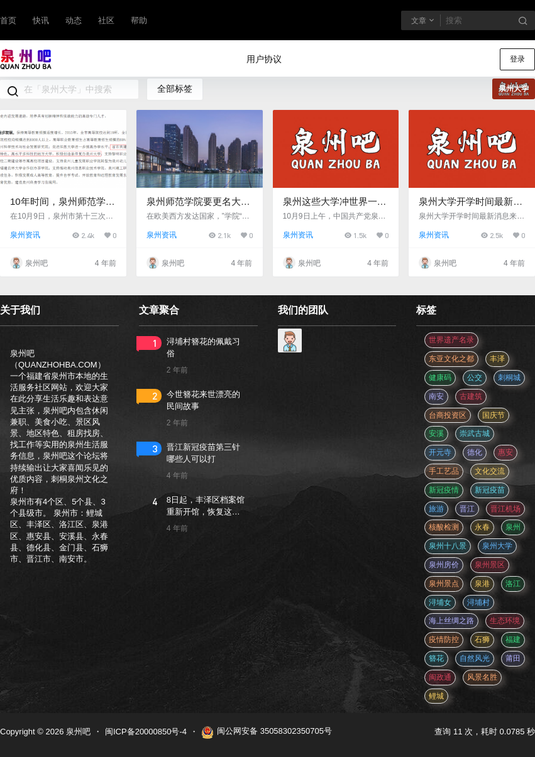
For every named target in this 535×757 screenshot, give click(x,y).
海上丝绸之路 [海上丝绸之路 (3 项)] (451, 620)
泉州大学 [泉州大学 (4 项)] (497, 546)
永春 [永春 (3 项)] (482, 527)
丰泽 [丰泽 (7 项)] (497, 358)
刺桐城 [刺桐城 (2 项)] (509, 377)
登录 (517, 59)
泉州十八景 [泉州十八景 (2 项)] (447, 546)
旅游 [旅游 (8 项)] (436, 508)
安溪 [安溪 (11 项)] (436, 433)
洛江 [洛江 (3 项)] (513, 583)
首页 (8, 20)
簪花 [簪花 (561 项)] (436, 658)
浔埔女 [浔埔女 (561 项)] (440, 602)
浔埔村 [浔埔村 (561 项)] (478, 602)
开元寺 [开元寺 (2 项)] (440, 452)
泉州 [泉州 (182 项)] (513, 527)
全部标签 (174, 89)
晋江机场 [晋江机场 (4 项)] (505, 508)
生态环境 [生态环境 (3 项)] (505, 620)
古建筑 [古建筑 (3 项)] (471, 396)
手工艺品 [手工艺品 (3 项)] (444, 471)
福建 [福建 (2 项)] (513, 639)
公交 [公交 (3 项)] (474, 377)
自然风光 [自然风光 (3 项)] (475, 658)
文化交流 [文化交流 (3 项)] (490, 471)
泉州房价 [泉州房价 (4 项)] (444, 564)
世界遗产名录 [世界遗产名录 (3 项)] (451, 339)
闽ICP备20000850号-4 (146, 731)
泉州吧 (77, 731)
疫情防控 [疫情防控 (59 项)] (444, 639)
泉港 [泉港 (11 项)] (482, 583)
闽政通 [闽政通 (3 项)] (440, 677)
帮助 (139, 20)
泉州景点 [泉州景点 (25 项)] (444, 583)
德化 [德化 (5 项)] (474, 452)
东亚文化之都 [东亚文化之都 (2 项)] (451, 358)
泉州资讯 (25, 235)
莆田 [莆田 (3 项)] (513, 658)
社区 (106, 20)
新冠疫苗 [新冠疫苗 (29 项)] (490, 490)
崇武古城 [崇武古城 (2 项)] (475, 433)
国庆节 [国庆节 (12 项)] (493, 415)
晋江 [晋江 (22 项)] (467, 508)
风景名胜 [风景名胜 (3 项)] (482, 677)
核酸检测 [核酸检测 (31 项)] (444, 527)
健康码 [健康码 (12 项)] (440, 377)
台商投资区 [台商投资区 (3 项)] (447, 415)
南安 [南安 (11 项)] (436, 396)
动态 (73, 20)
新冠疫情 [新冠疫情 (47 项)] (444, 490)
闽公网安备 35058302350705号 (266, 732)
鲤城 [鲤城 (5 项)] (436, 696)
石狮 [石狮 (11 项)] (482, 639)
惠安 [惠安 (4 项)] (505, 452)
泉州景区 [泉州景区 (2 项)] (490, 564)
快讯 (41, 20)
